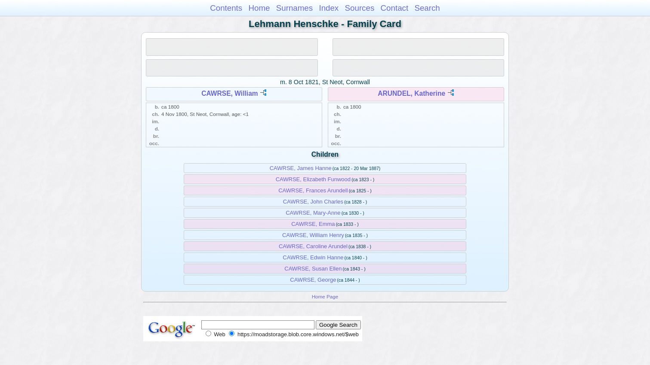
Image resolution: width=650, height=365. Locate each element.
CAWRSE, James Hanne (301, 168)
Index (329, 7)
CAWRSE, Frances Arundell (313, 190)
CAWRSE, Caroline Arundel (313, 246)
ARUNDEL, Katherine (411, 93)
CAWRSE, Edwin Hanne (313, 257)
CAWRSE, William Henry (313, 235)
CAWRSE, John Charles (313, 201)
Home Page (325, 296)
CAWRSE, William (229, 93)
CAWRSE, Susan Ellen (313, 268)
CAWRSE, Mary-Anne (313, 213)
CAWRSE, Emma (313, 224)
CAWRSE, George (313, 280)
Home (259, 7)
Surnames (294, 7)
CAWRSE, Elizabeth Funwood (313, 179)
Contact (395, 7)
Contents (226, 7)
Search (427, 7)
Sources (360, 7)
